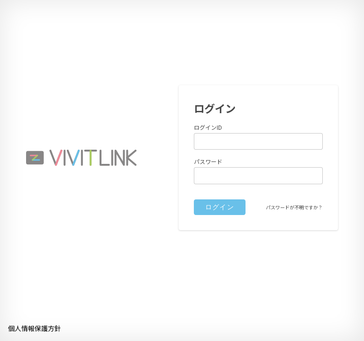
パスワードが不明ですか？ (294, 207)
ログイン (220, 207)
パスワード (208, 162)
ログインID (208, 128)
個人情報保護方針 (34, 328)
